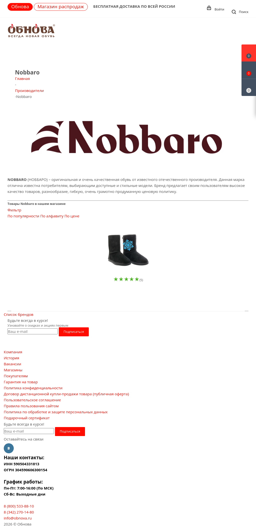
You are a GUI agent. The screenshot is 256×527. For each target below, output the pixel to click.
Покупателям (16, 375)
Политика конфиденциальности (33, 387)
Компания (13, 351)
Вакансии (12, 363)
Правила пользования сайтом (31, 405)
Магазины (13, 369)
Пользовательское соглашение (32, 399)
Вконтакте (9, 448)
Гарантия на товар (21, 381)
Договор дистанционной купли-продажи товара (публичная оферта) (66, 393)
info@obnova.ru (18, 518)
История (11, 357)
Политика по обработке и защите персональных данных (56, 411)
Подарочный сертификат (27, 417)
